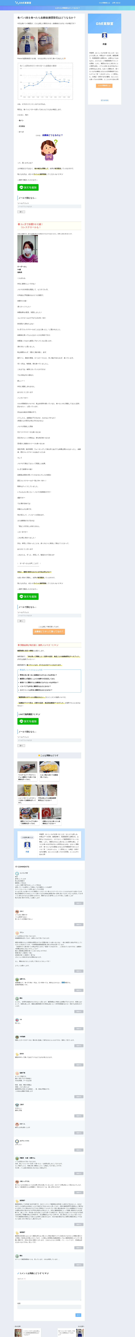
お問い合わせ (116, 3)
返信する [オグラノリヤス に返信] (79, 1127)
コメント (21, 1256)
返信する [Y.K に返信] (79, 1006)
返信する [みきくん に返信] (79, 1110)
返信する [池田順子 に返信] (79, 1201)
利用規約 (51, 1330)
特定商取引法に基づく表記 (78, 1330)
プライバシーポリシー (62, 1330)
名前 (18, 1281)
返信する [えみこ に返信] (79, 902)
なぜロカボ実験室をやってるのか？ (67, 8)
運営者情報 (104, 100)
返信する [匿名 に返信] (79, 989)
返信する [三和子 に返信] (79, 1093)
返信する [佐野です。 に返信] (79, 967)
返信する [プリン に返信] (79, 948)
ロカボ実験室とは (104, 3)
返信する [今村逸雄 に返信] (79, 1023)
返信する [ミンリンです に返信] (79, 880)
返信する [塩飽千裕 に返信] (79, 1074)
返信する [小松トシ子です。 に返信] (79, 1170)
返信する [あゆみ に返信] (79, 1042)
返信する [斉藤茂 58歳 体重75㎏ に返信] (79, 1150)
